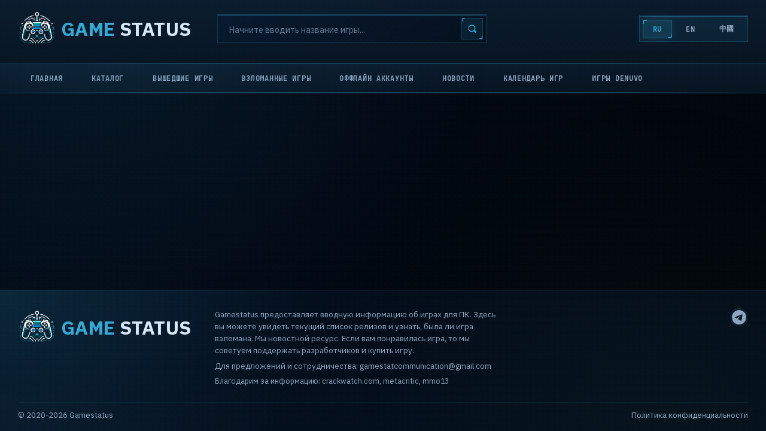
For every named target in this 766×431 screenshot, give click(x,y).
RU (657, 29)
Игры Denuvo (617, 78)
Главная (47, 78)
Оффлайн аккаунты (376, 78)
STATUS (104, 29)
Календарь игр (533, 78)
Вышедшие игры (182, 78)
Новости (458, 78)
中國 (726, 29)
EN (690, 29)
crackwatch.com (350, 381)
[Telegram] (739, 317)
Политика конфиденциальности (689, 415)
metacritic (401, 381)
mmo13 (435, 381)
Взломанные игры (276, 78)
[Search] (352, 28)
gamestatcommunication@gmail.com (425, 365)
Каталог (108, 78)
